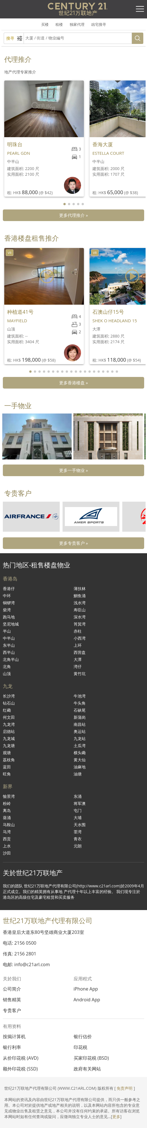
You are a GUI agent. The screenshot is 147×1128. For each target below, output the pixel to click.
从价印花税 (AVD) (20, 1058)
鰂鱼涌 (80, 595)
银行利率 (12, 1047)
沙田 (7, 853)
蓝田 (7, 766)
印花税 (80, 1047)
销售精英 (12, 999)
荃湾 (78, 831)
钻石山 (9, 703)
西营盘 (80, 652)
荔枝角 (9, 759)
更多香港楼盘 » (73, 382)
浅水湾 (80, 602)
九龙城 (9, 738)
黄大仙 (80, 759)
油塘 (78, 774)
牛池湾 (80, 696)
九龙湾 (9, 724)
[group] (37, 436)
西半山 (9, 652)
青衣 (78, 838)
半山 (7, 631)
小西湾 (80, 638)
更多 (116, 1116)
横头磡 (80, 752)
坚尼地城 (11, 624)
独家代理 (77, 24)
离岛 (7, 810)
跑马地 (9, 617)
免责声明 (124, 1088)
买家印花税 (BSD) (91, 1058)
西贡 (7, 838)
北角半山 (11, 659)
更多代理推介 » (73, 215)
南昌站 (80, 724)
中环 (7, 595)
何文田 (9, 717)
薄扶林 (80, 588)
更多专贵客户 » (73, 543)
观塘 (7, 752)
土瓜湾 (80, 745)
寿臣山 (80, 609)
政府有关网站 (87, 1069)
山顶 (7, 673)
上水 (7, 846)
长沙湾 (9, 696)
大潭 (78, 659)
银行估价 (83, 1036)
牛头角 (80, 703)
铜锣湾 (9, 602)
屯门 (78, 810)
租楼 (59, 24)
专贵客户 (12, 1010)
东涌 (78, 796)
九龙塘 (9, 745)
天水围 (80, 824)
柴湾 (7, 609)
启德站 (9, 731)
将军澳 (80, 803)
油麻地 (80, 766)
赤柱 (78, 631)
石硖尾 (80, 710)
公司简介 (12, 989)
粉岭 (7, 803)
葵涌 (7, 817)
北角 (7, 666)
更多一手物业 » (73, 470)
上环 (78, 645)
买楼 (45, 24)
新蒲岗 (80, 717)
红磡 (7, 710)
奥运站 (80, 731)
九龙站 (80, 738)
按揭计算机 (14, 1036)
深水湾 (80, 617)
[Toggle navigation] (140, 9)
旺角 (7, 774)
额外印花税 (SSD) (20, 1069)
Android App (87, 999)
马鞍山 (9, 824)
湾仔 (78, 666)
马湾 (7, 831)
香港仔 (9, 588)
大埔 (78, 817)
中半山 (9, 638)
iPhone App (86, 989)
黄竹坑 (80, 673)
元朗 (78, 846)
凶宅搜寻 (98, 24)
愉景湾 (9, 796)
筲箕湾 (80, 624)
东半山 (9, 645)
